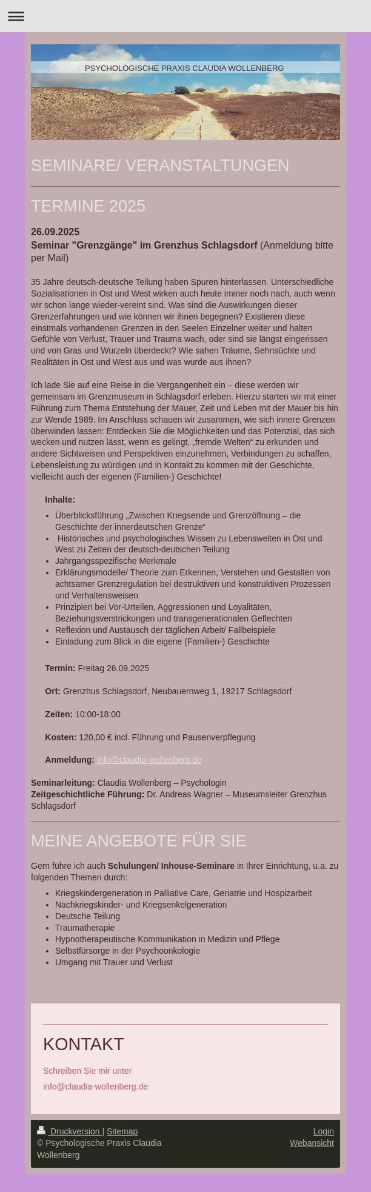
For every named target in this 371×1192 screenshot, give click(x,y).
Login (323, 1131)
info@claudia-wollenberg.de (149, 760)
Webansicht (312, 1143)
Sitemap (122, 1131)
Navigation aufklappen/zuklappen (185, 16)
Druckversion (69, 1131)
